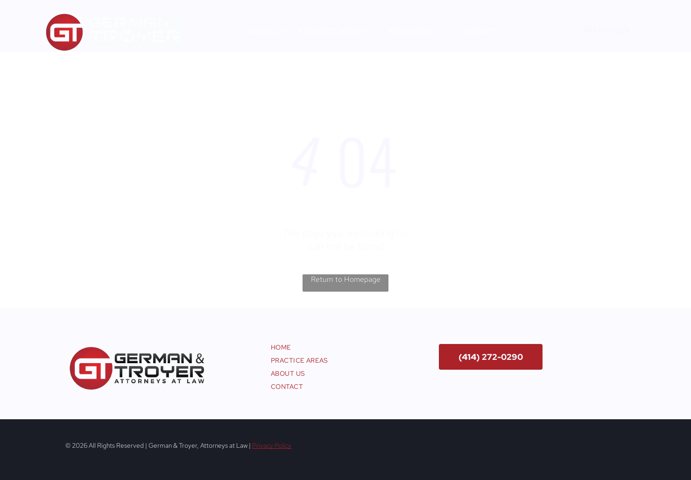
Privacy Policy (271, 445)
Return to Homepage (346, 279)
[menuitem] (265, 31)
